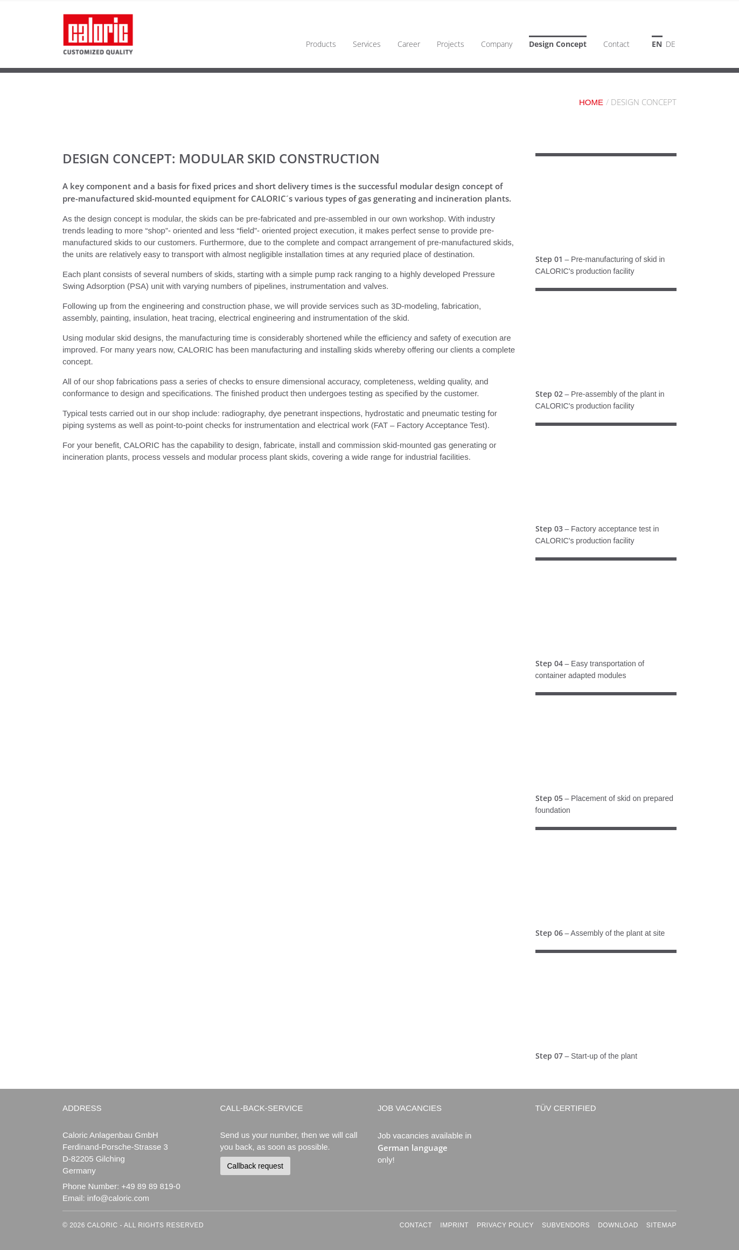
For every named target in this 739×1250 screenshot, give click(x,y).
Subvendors (566, 1225)
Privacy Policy (505, 1225)
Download (618, 1225)
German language (413, 1147)
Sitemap (661, 1225)
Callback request (255, 1166)
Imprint (454, 1225)
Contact (416, 1225)
